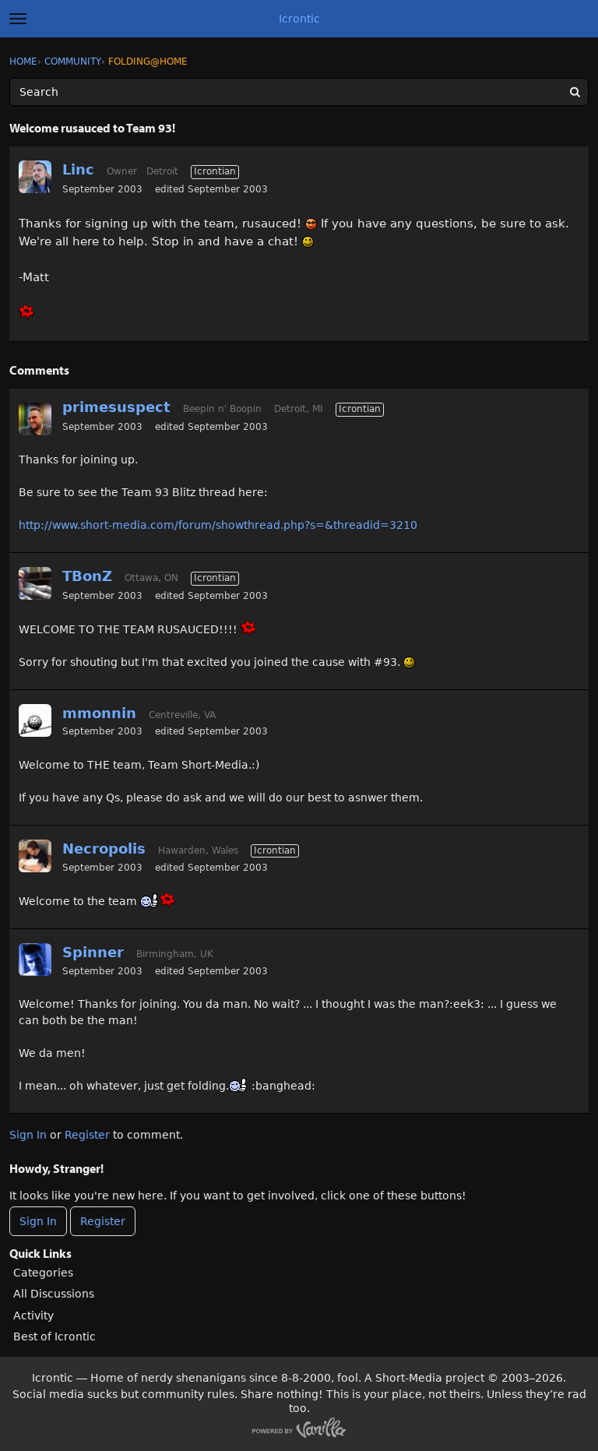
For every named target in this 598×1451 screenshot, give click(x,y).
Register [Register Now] (102, 1221)
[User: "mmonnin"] (35, 720)
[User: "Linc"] (35, 176)
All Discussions (53, 1293)
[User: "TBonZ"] (35, 583)
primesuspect (116, 407)
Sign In (28, 1135)
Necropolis (104, 848)
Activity (33, 1315)
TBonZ (87, 576)
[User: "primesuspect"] (35, 419)
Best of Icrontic (54, 1336)
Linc (78, 169)
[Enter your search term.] (299, 92)
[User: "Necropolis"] (35, 856)
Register (87, 1135)
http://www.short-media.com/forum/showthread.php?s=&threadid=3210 (218, 525)
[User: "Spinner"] (35, 959)
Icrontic (299, 18)
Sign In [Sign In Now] (38, 1221)
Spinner (93, 952)
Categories (43, 1272)
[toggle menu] (17, 18)
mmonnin (99, 713)
